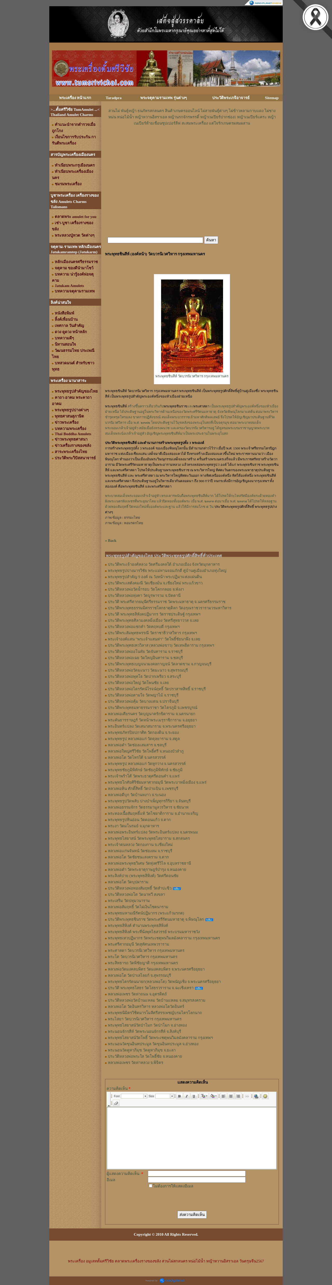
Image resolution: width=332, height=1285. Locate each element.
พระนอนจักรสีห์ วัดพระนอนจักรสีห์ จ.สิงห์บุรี (144, 1031)
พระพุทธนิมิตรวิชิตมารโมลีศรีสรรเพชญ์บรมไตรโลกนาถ (155, 1013)
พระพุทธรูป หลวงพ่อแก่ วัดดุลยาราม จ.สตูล (144, 739)
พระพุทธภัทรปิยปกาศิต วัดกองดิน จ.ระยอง (143, 732)
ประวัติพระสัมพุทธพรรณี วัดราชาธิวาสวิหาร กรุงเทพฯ (152, 633)
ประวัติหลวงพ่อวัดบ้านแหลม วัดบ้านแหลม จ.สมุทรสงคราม (156, 1000)
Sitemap (272, 98)
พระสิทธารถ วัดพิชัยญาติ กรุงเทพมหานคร (143, 963)
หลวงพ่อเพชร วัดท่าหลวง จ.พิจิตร (135, 1063)
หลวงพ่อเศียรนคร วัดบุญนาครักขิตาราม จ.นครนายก (151, 714)
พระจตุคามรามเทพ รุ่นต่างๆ (163, 98)
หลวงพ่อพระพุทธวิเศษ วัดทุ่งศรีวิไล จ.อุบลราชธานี (149, 863)
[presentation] (187, 1199)
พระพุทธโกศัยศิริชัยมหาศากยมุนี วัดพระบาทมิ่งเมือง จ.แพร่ (157, 782)
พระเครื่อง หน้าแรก (75, 98)
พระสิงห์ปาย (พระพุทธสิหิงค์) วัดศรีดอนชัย (143, 876)
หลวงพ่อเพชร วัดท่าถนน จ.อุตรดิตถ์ (137, 994)
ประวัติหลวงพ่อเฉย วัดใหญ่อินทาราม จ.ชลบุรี (145, 658)
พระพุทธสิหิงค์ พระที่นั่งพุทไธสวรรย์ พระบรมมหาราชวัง (154, 932)
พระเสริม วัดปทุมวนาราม (129, 901)
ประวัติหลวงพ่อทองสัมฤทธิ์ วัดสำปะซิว (139, 888)
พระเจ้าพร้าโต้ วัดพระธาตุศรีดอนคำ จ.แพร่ (143, 776)
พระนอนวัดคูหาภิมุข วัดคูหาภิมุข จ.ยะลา (142, 1050)
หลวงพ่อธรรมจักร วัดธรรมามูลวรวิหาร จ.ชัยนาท (148, 807)
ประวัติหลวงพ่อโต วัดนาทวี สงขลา (136, 894)
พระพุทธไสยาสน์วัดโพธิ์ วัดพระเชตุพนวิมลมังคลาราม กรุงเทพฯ (160, 1038)
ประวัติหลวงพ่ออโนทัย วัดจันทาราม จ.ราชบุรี (145, 652)
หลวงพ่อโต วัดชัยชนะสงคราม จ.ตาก (138, 857)
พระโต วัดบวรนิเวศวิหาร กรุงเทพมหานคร (142, 957)
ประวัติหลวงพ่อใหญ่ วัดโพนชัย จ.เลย (138, 683)
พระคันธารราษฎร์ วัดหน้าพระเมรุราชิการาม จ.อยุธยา (152, 720)
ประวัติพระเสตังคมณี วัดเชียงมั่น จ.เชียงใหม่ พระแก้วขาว (155, 583)
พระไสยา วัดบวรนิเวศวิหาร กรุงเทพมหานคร (145, 1019)
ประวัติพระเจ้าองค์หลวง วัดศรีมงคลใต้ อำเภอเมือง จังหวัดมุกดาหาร (164, 564)
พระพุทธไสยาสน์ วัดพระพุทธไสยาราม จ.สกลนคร (149, 838)
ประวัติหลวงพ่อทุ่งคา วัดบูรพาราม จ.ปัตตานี (144, 595)
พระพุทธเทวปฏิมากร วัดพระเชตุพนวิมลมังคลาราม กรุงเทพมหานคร (164, 938)
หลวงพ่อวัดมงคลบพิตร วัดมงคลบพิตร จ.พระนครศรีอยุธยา (156, 969)
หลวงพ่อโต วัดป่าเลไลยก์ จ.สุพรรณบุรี (139, 975)
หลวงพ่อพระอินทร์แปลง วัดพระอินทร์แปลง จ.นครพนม (153, 832)
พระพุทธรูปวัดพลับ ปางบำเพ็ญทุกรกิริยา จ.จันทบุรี (149, 801)
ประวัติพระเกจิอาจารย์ (231, 98)
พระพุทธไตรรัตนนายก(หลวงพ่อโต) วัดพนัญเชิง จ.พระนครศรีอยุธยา (164, 982)
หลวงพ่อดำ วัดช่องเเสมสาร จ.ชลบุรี (137, 745)
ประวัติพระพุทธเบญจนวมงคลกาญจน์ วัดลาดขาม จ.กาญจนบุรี (159, 664)
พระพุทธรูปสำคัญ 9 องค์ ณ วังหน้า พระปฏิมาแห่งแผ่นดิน (155, 577)
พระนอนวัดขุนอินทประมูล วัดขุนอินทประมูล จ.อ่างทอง (153, 1044)
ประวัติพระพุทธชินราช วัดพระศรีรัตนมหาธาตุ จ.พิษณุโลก (156, 919)
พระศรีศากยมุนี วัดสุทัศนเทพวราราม (138, 944)
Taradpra (113, 98)
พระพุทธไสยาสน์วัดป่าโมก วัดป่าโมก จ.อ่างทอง (147, 1025)
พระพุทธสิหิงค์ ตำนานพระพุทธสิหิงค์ (138, 926)
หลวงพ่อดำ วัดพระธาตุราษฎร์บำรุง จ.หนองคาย (147, 869)
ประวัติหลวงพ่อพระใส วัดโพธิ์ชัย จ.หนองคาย (145, 1056)
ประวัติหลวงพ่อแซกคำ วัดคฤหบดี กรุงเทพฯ (143, 627)
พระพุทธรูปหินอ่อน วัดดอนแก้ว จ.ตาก (139, 820)
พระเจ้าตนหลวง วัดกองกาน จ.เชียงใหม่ (140, 845)
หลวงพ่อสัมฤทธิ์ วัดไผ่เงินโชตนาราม (138, 907)
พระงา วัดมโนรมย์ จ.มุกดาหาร (133, 826)
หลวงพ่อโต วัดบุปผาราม (128, 882)
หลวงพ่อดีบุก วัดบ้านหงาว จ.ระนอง (137, 795)
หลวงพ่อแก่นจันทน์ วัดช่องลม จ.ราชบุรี (140, 851)
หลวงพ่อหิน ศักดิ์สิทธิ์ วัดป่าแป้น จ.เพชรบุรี (143, 789)
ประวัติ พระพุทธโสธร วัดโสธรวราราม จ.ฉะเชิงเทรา (150, 988)
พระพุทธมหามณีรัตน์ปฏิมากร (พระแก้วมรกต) (146, 913)
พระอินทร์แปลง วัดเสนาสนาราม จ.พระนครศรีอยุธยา (152, 726)
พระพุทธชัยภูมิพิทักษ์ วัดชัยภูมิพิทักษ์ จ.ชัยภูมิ (145, 770)
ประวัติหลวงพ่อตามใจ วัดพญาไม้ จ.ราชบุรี (143, 695)
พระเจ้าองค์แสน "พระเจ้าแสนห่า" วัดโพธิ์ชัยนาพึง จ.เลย (154, 639)
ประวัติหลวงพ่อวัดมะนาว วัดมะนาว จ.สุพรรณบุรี (148, 670)
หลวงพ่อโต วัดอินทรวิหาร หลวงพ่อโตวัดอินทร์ (146, 1006)
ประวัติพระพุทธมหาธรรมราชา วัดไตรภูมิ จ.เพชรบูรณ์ (152, 708)
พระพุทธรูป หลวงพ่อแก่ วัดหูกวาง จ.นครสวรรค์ (147, 764)
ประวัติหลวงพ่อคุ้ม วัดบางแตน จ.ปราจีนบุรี (143, 701)
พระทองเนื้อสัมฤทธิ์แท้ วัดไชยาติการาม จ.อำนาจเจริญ (153, 813)
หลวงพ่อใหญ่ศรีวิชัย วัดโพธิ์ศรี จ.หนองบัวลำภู (146, 751)
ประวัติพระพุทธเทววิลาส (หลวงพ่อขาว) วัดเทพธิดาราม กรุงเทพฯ (161, 645)
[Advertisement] (192, 142)
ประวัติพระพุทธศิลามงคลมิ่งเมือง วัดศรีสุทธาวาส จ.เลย (153, 620)
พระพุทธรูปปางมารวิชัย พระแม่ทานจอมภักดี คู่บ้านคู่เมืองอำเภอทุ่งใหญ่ (167, 571)
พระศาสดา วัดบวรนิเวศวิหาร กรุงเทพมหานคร (146, 950)
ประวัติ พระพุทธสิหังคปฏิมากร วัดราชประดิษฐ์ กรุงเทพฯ (154, 614)
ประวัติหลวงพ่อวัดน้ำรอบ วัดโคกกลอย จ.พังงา (146, 589)
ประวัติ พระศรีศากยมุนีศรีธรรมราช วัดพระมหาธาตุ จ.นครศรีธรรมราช (166, 602)
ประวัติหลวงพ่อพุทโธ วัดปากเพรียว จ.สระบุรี (144, 676)
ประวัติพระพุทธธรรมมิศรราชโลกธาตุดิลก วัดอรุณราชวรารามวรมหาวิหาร (169, 608)
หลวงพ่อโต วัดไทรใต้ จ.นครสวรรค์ (137, 757)
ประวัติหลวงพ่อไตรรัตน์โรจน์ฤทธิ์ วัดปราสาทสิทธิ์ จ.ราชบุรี (157, 689)
